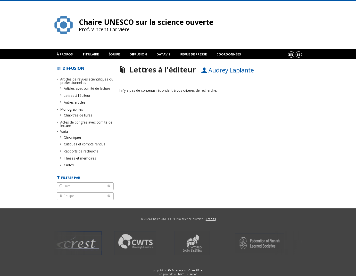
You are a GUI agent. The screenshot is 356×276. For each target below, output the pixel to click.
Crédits (211, 219)
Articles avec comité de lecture (87, 88)
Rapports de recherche (81, 151)
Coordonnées (228, 54)
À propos (65, 54)
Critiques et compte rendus (84, 144)
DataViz (164, 54)
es (298, 54)
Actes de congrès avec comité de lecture (86, 124)
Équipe (114, 54)
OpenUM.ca (195, 270)
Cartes (69, 165)
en (291, 54)
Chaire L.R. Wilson (186, 274)
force (177, 270)
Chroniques (73, 137)
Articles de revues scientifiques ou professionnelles (86, 81)
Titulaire (91, 54)
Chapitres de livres (78, 115)
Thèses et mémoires (80, 158)
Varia (64, 131)
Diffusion (138, 54)
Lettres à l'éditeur (77, 95)
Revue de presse (193, 54)
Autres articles (74, 102)
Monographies (71, 109)
